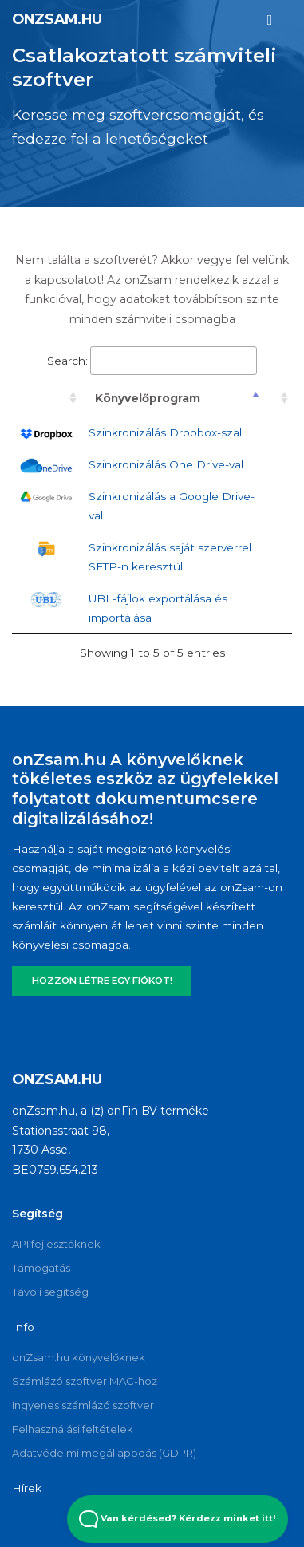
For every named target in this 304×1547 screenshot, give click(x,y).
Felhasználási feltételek (72, 1429)
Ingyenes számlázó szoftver (83, 1405)
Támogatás (41, 1267)
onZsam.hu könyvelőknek (78, 1357)
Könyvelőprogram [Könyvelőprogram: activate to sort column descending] (147, 398)
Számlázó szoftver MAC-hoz (84, 1381)
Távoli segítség (50, 1291)
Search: (152, 360)
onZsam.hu (57, 18)
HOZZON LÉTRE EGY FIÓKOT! (102, 980)
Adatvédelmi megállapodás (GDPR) (104, 1452)
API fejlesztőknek (56, 1243)
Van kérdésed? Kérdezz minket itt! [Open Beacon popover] (177, 1519)
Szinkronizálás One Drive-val (166, 464)
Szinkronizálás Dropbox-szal (165, 432)
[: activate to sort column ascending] (46, 398)
